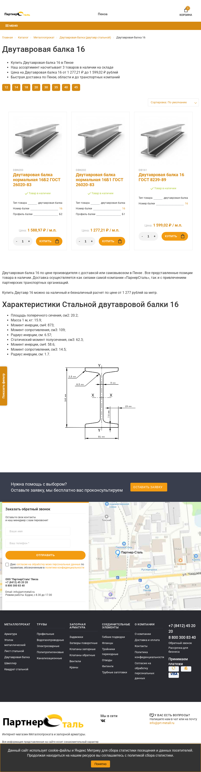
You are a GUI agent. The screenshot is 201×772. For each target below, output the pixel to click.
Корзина (186, 11)
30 (46, 87)
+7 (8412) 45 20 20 (182, 628)
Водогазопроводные (50, 640)
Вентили (75, 661)
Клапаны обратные (82, 655)
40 (66, 87)
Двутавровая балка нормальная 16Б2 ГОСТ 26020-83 (36, 179)
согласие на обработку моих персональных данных (48, 564)
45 (76, 87)
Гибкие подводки (113, 637)
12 (6, 87)
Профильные (45, 634)
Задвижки (76, 637)
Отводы (107, 660)
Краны (74, 667)
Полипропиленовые (50, 652)
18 (26, 87)
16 (60, 208)
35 (56, 87)
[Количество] (22, 241)
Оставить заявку (148, 487)
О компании (143, 634)
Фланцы (107, 643)
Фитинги (107, 666)
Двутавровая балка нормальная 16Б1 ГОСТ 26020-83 (99, 179)
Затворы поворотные (83, 643)
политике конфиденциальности (64, 567)
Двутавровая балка (17, 657)
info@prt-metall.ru (162, 723)
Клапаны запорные (83, 649)
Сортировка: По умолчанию (169, 102)
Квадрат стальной (16, 669)
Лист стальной (14, 651)
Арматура (10, 634)
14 (16, 87)
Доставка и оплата (147, 640)
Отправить (45, 555)
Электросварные (48, 646)
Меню (11, 25)
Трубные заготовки (114, 672)
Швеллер (10, 663)
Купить (49, 241)
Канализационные (49, 658)
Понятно (100, 764)
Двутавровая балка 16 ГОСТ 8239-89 (161, 177)
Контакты (141, 646)
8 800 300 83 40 (182, 637)
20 (36, 87)
